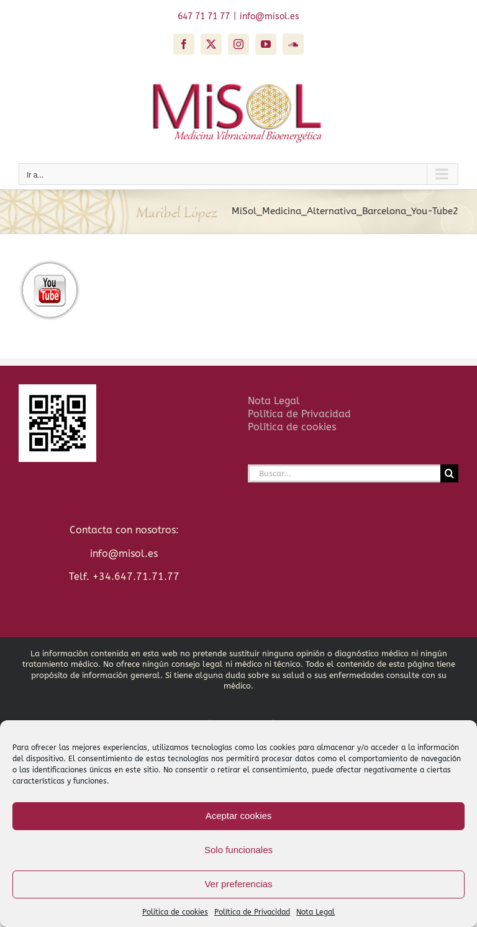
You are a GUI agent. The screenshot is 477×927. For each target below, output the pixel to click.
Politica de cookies (175, 912)
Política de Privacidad (252, 912)
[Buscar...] (344, 473)
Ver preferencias (238, 884)
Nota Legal (315, 912)
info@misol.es (269, 16)
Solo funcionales (238, 849)
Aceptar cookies (239, 815)
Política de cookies (292, 427)
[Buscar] (449, 473)
